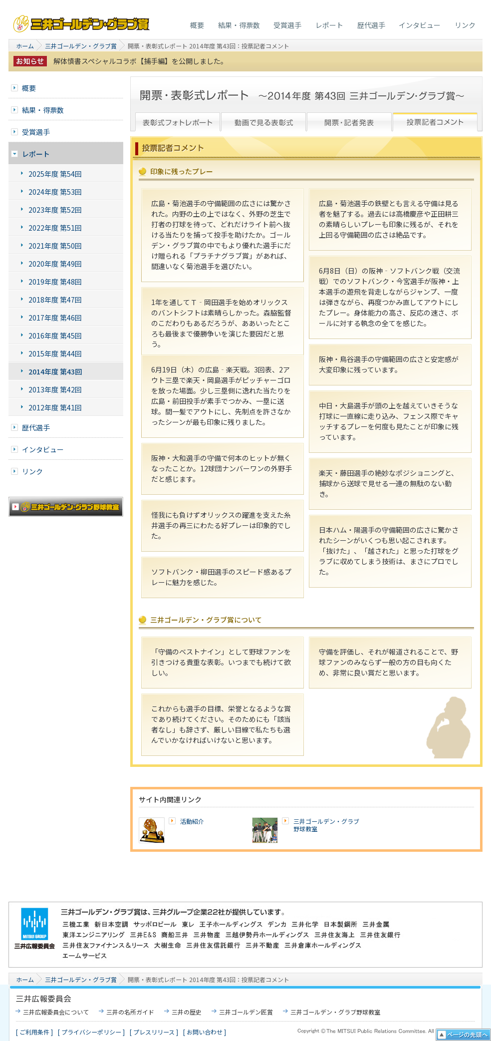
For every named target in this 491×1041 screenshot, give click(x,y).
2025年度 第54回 (55, 174)
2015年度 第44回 (55, 353)
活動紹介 (192, 821)
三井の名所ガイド (130, 1012)
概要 (197, 25)
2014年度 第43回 (55, 371)
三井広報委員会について (56, 1012)
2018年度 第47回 (55, 300)
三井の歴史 (187, 1012)
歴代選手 (371, 25)
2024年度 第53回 (55, 192)
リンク (465, 25)
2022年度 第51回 (55, 228)
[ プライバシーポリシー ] (91, 1032)
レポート (329, 25)
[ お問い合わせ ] (204, 1032)
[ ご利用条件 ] (34, 1032)
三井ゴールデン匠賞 (246, 1012)
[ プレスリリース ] (154, 1032)
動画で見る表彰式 (263, 121)
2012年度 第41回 (55, 407)
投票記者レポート (435, 121)
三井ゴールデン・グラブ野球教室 (326, 825)
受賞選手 (287, 25)
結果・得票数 (239, 25)
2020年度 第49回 (55, 264)
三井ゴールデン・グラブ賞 (82, 21)
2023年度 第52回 (55, 210)
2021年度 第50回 (55, 246)
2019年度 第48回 (55, 282)
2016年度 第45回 (55, 336)
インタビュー (420, 25)
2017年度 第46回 (55, 318)
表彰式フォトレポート (177, 121)
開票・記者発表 (349, 121)
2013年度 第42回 (55, 389)
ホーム (25, 45)
